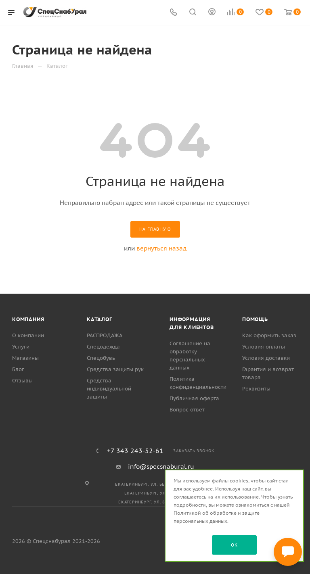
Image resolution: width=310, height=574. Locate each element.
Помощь (255, 319)
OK (234, 545)
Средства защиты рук (115, 369)
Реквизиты (256, 388)
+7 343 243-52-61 (135, 450)
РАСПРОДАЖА (104, 335)
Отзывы (22, 380)
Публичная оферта (194, 398)
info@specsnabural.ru (161, 466)
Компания (28, 319)
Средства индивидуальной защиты (109, 388)
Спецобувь (101, 358)
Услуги (20, 346)
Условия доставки (266, 358)
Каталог (99, 319)
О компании (28, 335)
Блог (18, 369)
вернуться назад (161, 248)
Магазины (25, 358)
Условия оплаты (263, 346)
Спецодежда (103, 346)
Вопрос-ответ (187, 409)
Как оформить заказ (269, 335)
